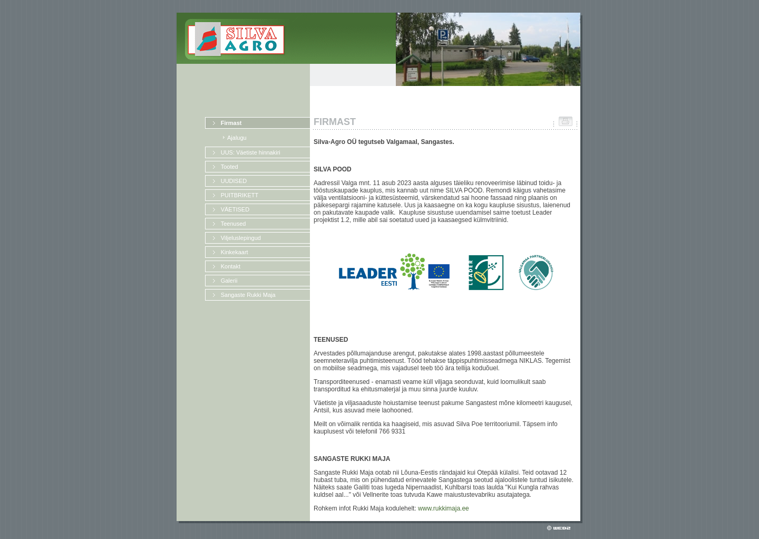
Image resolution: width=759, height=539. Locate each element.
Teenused (233, 223)
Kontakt (230, 266)
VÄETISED (235, 209)
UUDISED (234, 181)
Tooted (229, 166)
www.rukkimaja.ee (443, 508)
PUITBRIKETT (240, 195)
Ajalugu (237, 137)
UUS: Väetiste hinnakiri (250, 152)
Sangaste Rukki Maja (248, 295)
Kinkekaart (234, 252)
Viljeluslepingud (241, 238)
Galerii (229, 280)
